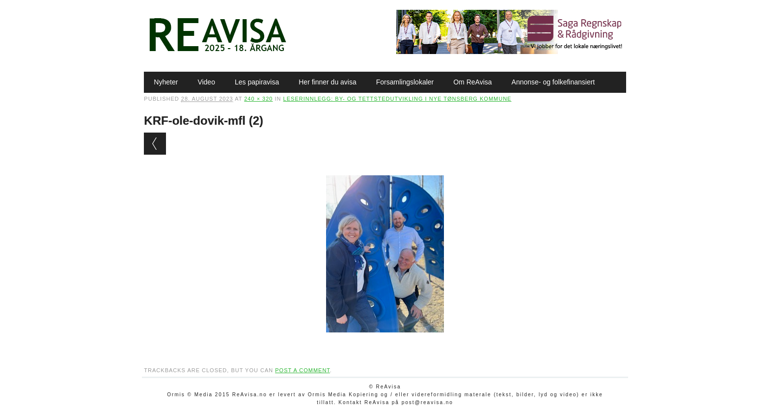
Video (206, 82)
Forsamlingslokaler (405, 82)
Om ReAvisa (472, 82)
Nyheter (166, 82)
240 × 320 (258, 99)
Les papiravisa (257, 82)
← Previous (155, 144)
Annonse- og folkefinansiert (553, 82)
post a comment (302, 370)
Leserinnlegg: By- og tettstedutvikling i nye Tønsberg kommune (397, 99)
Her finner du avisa (328, 82)
